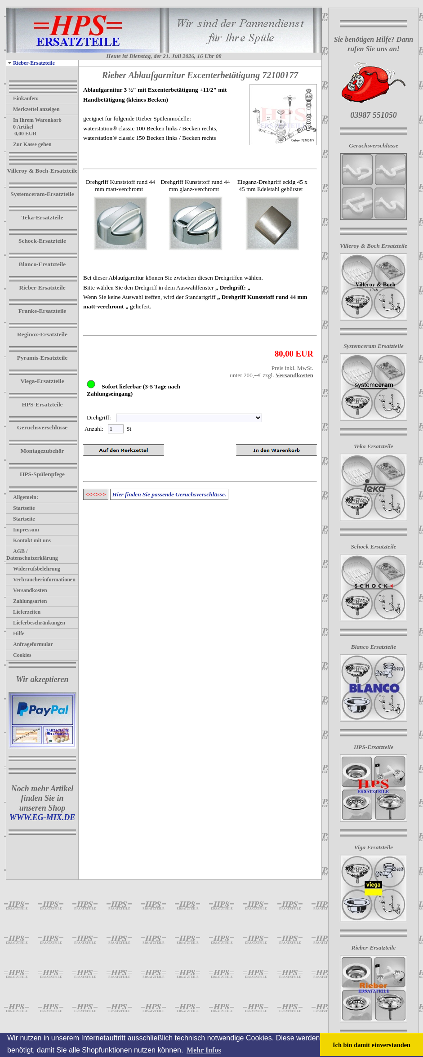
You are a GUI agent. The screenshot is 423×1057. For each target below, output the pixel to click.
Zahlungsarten (26, 601)
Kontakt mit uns (28, 540)
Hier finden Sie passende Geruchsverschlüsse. (169, 494)
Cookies (18, 655)
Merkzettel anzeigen (33, 109)
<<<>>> (95, 494)
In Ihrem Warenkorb (34, 120)
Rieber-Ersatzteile (30, 63)
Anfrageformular (29, 644)
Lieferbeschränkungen (35, 623)
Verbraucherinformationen (41, 579)
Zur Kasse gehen (29, 144)
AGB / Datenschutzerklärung (32, 554)
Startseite (20, 508)
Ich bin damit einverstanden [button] (371, 1044)
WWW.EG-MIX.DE (42, 817)
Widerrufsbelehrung (33, 569)
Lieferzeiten (23, 612)
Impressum (22, 529)
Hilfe (15, 633)
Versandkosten (26, 590)
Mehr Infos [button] (204, 1050)
